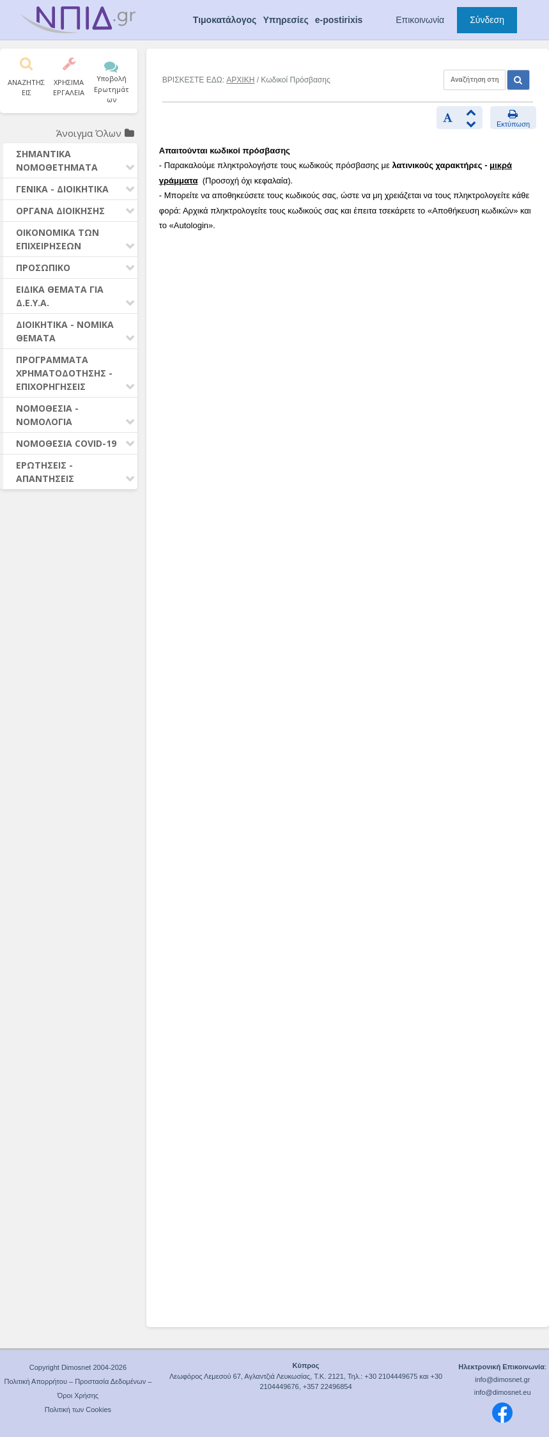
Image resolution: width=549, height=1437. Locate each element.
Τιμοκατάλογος (225, 20)
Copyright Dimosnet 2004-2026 (78, 1367)
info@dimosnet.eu (502, 1392)
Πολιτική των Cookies (78, 1409)
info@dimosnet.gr (502, 1379)
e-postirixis (339, 20)
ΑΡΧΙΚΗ (240, 79)
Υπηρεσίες (285, 20)
